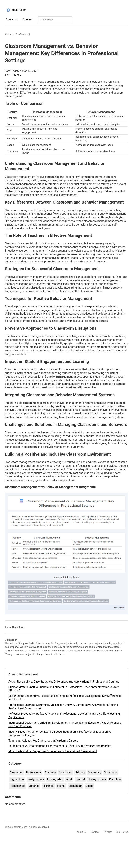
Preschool (115, 779)
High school (17, 779)
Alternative (16, 772)
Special (80, 779)
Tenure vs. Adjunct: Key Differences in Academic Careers (43, 740)
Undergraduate (97, 779)
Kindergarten (55, 779)
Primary (80, 772)
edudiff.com (16, 10)
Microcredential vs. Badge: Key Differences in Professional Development (52, 751)
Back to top (122, 832)
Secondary (94, 772)
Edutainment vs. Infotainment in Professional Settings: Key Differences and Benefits (59, 746)
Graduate (50, 772)
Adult (69, 779)
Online (89, 785)
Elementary (75, 785)
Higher (61, 785)
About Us (11, 19)
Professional (33, 772)
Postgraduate (36, 779)
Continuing (65, 772)
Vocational (110, 772)
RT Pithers (15, 74)
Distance (34, 785)
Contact (28, 19)
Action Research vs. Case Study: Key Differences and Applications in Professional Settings (63, 681)
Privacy (108, 832)
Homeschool (17, 785)
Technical (48, 785)
